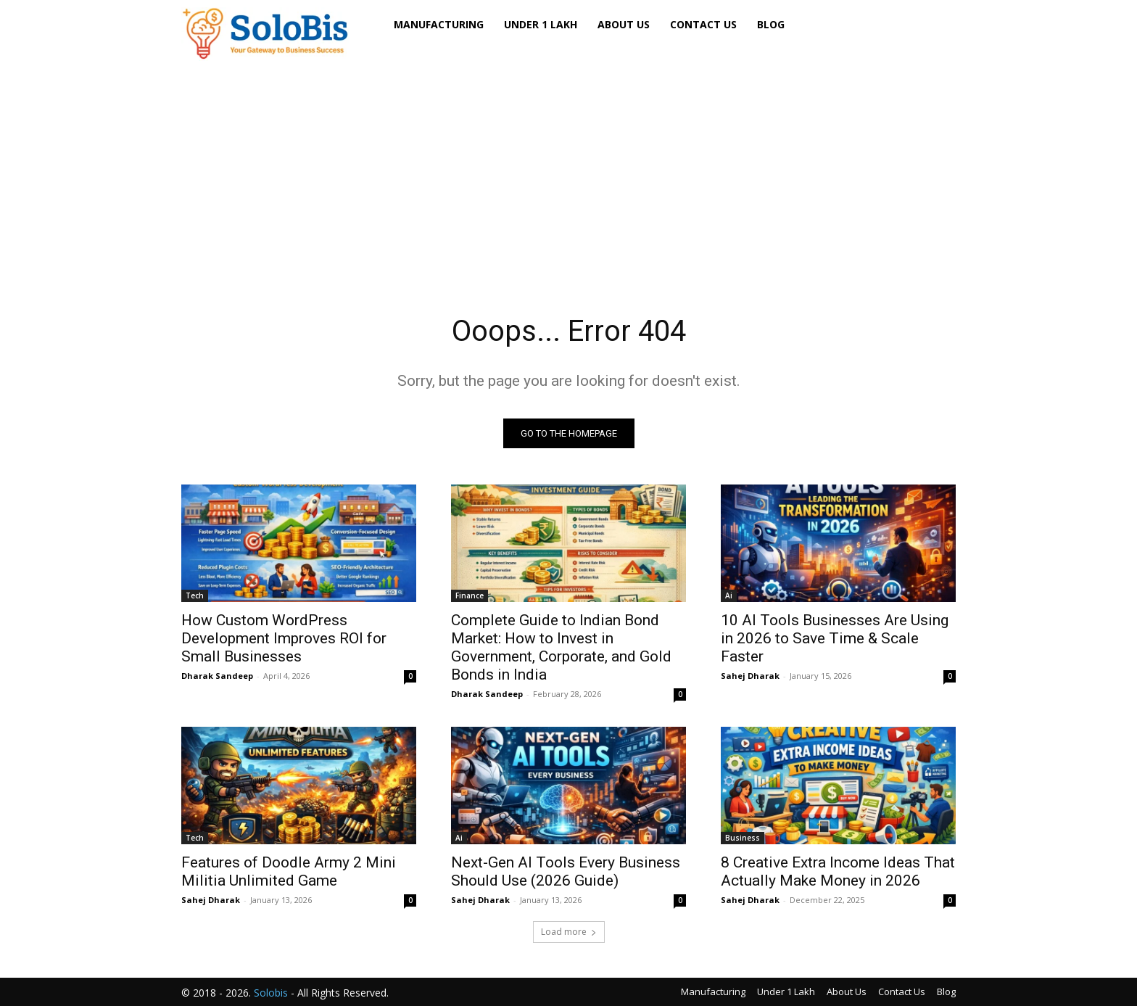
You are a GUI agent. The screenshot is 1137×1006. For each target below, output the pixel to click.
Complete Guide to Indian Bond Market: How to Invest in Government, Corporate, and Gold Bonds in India (561, 647)
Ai (728, 595)
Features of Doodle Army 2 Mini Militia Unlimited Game (288, 871)
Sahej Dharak (750, 675)
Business (742, 838)
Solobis (271, 992)
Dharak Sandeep (217, 675)
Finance (469, 595)
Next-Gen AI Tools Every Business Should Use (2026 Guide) (565, 871)
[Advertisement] (568, 166)
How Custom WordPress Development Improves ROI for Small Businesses (283, 638)
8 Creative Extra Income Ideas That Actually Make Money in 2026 (838, 871)
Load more (569, 931)
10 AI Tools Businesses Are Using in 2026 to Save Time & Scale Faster (834, 638)
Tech (195, 595)
